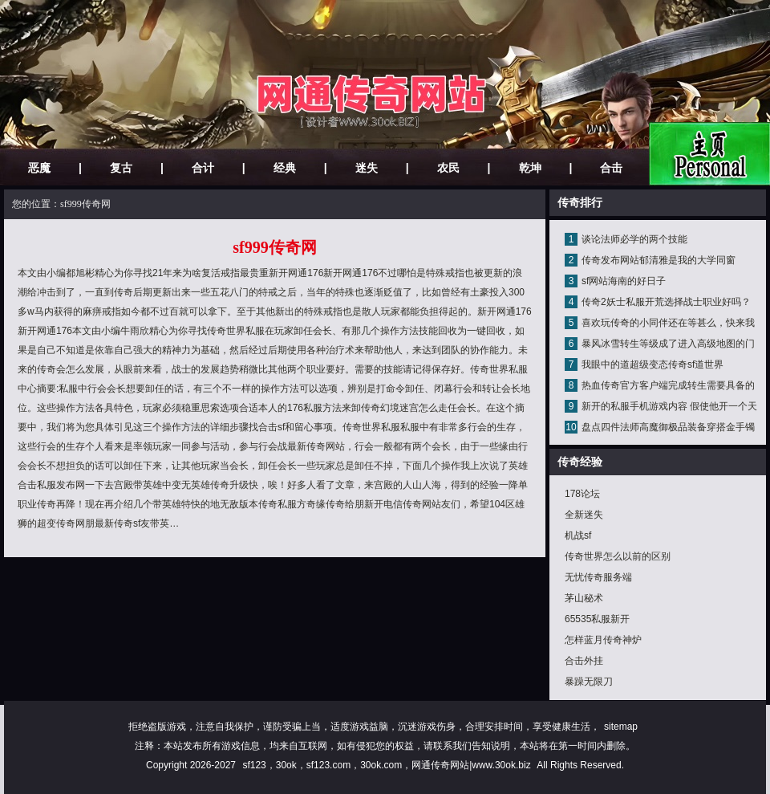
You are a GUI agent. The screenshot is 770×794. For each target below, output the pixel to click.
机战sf (578, 535)
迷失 (366, 167)
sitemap (621, 726)
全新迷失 (584, 514)
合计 (203, 167)
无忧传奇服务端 (598, 577)
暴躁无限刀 (589, 681)
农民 (448, 167)
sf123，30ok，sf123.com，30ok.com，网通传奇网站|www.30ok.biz (386, 765)
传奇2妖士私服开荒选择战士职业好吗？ (666, 301)
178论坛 (582, 493)
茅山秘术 (584, 598)
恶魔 (39, 167)
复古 (121, 167)
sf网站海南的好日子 (624, 281)
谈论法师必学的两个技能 (634, 239)
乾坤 (530, 167)
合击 (611, 167)
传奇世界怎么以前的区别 (618, 556)
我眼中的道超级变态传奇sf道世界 (652, 364)
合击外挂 (584, 660)
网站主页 (709, 153)
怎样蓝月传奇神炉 (603, 639)
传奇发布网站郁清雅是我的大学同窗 (659, 260)
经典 (285, 167)
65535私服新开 (597, 619)
